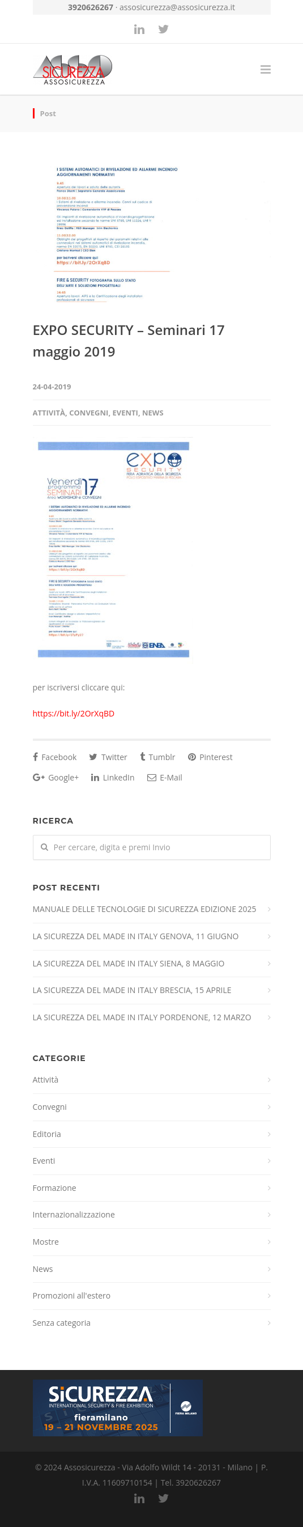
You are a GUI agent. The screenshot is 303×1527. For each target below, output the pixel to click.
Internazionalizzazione (74, 1214)
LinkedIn (112, 777)
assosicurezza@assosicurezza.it (177, 7)
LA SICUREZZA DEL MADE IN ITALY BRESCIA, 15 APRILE (132, 990)
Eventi (125, 413)
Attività (49, 413)
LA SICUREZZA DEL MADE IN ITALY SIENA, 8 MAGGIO (129, 963)
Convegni (88, 413)
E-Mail (164, 777)
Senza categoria (62, 1322)
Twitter (108, 757)
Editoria (47, 1134)
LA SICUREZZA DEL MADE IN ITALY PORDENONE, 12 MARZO (142, 1017)
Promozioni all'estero (72, 1295)
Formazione (54, 1187)
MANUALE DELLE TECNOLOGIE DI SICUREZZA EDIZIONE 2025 (145, 909)
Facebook (55, 757)
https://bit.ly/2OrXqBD (74, 713)
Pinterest (210, 757)
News (153, 413)
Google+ (56, 777)
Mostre (46, 1241)
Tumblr (158, 757)
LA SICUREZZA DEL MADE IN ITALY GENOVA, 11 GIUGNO (136, 936)
